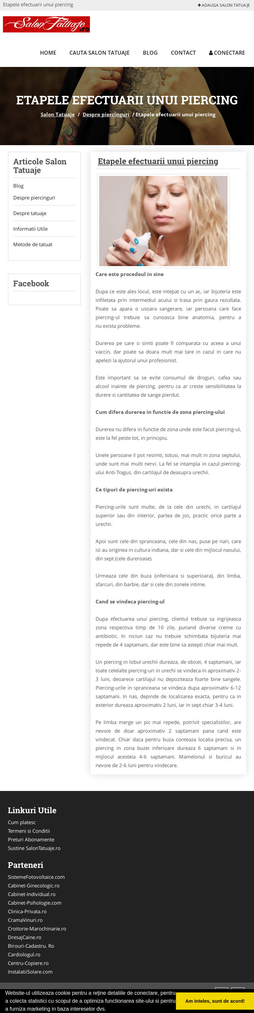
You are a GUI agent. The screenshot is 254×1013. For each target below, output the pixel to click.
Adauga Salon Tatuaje (224, 5)
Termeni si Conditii (29, 830)
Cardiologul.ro (24, 954)
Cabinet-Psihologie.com (35, 902)
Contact (183, 52)
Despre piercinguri (106, 114)
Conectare (227, 52)
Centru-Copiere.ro (28, 963)
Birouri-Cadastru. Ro (31, 945)
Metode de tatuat (32, 244)
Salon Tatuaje (58, 114)
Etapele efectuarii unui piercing (158, 161)
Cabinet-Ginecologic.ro (34, 885)
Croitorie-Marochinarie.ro (37, 928)
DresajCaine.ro (24, 937)
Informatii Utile (30, 228)
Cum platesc (22, 822)
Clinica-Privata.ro (27, 911)
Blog (150, 52)
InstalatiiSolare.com (30, 971)
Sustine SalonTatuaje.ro (34, 848)
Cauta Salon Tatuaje (99, 52)
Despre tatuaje (29, 213)
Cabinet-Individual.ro (32, 894)
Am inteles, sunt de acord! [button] (215, 1001)
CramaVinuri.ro (25, 920)
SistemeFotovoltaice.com (36, 876)
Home (48, 52)
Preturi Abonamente (31, 839)
